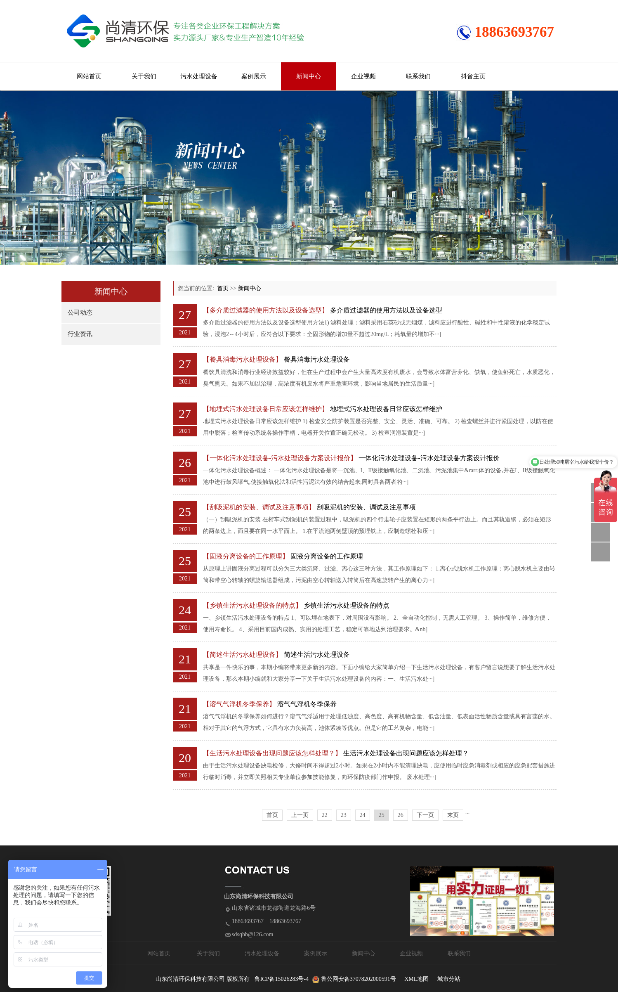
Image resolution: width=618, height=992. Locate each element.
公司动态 (80, 312)
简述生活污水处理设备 (317, 654)
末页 (453, 815)
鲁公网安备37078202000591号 (358, 979)
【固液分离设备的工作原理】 (246, 556)
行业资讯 (80, 334)
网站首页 (89, 76)
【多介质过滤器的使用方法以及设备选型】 (265, 310)
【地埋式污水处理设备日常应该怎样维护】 (265, 408)
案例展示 (253, 76)
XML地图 (416, 979)
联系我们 (418, 76)
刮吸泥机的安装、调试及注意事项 (366, 507)
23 (344, 815)
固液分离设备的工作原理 (326, 556)
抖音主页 (473, 76)
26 (400, 815)
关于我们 (144, 76)
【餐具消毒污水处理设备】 (242, 359)
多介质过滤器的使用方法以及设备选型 (386, 310)
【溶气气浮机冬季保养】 (239, 704)
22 (325, 815)
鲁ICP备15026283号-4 (282, 979)
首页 (223, 288)
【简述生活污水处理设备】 (242, 654)
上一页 (300, 815)
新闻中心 (308, 76)
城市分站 (448, 979)
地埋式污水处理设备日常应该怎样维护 (386, 408)
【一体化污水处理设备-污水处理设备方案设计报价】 (280, 458)
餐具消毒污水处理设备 (317, 359)
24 (363, 815)
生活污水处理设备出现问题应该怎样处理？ (406, 753)
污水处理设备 (198, 76)
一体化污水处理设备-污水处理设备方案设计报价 (429, 458)
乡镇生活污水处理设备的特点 (346, 605)
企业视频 (363, 76)
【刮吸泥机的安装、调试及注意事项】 (259, 507)
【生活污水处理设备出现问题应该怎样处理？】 (272, 753)
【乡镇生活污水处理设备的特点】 (252, 605)
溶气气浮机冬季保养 (307, 704)
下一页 (425, 815)
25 (381, 815)
